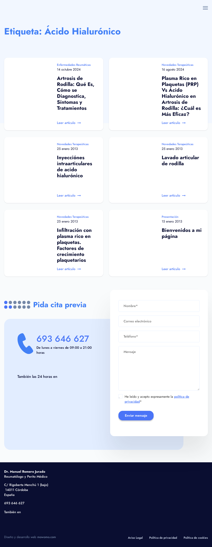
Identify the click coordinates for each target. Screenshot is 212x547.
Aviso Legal (135, 538)
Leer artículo (69, 122)
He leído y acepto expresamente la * (154, 399)
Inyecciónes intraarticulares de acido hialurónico (74, 166)
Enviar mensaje (136, 415)
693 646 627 (62, 338)
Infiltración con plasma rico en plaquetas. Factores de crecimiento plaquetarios (74, 245)
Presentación (170, 217)
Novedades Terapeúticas (177, 65)
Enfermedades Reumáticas (74, 65)
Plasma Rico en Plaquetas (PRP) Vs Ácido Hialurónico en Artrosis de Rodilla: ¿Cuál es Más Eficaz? (181, 96)
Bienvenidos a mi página (182, 233)
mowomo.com (46, 537)
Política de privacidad (163, 538)
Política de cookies (196, 538)
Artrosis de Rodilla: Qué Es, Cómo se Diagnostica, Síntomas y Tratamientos (75, 93)
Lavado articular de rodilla (180, 160)
